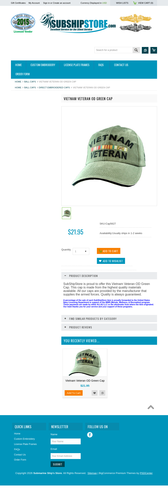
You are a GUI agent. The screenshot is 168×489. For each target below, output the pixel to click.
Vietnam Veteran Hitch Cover (34, 284)
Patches (17, 211)
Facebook (90, 443)
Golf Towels (19, 178)
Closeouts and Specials (25, 231)
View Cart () (145, 3)
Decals (16, 165)
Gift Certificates (18, 3)
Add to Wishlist (45, 296)
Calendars (18, 152)
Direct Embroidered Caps (54, 87)
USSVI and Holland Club (26, 225)
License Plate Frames (24, 205)
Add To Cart (22, 296)
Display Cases (20, 172)
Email (54, 457)
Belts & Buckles (21, 132)
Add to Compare (53, 296)
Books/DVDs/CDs (22, 139)
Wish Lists (122, 3)
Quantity (66, 249)
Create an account (62, 3)
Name (54, 443)
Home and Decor (22, 185)
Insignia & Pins (21, 192)
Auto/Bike (18, 119)
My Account (34, 3)
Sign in (46, 3)
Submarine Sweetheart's (25, 218)
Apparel (17, 106)
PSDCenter (146, 481)
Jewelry (17, 198)
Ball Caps (30, 81)
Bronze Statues (21, 145)
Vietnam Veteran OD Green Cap (85, 385)
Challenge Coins (21, 158)
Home (18, 81)
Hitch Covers (20, 112)
